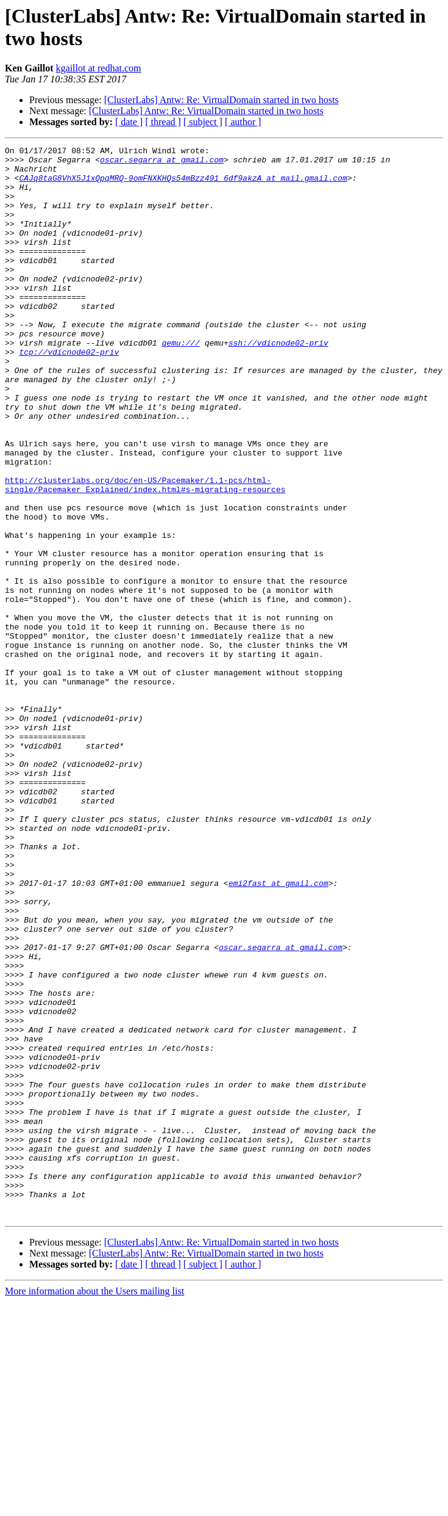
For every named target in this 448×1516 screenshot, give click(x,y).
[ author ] (243, 122)
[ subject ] (202, 122)
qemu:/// (180, 382)
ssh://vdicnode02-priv (279, 382)
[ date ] (129, 122)
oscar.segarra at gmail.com (162, 163)
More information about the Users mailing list (94, 1505)
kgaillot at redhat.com (98, 68)
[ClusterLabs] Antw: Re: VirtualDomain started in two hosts (221, 100)
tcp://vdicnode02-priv (69, 393)
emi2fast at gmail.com (279, 1031)
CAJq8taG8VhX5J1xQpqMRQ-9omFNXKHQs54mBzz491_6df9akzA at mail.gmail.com (183, 185)
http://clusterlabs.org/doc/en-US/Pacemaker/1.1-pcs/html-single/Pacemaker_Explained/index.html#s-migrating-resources (145, 553)
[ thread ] (163, 122)
